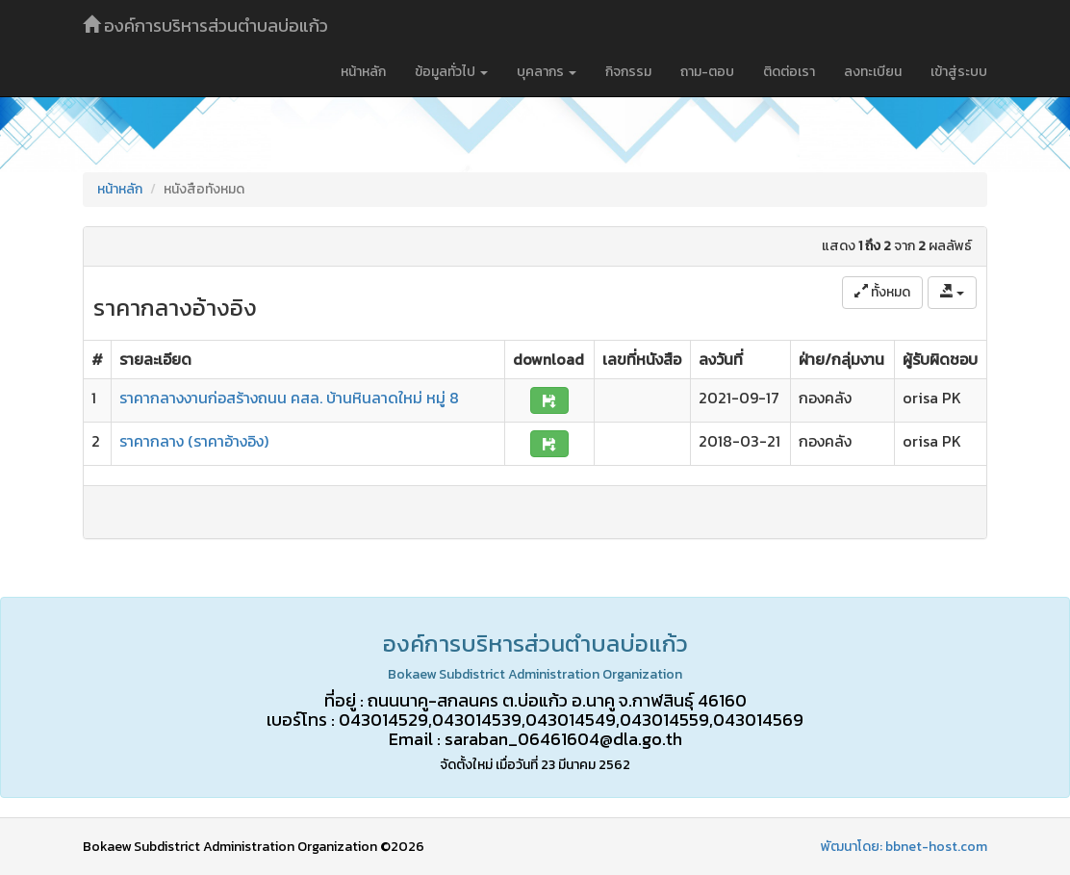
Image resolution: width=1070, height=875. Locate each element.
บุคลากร (546, 72)
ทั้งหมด (882, 292)
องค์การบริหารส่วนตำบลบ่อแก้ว (205, 26)
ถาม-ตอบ (707, 72)
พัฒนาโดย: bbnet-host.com (904, 846)
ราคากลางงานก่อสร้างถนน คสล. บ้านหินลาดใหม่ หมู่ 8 (289, 397)
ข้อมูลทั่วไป (451, 72)
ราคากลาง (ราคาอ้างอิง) (193, 440)
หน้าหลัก (363, 72)
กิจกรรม (628, 72)
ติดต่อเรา (789, 72)
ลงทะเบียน (873, 72)
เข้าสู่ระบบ (958, 72)
